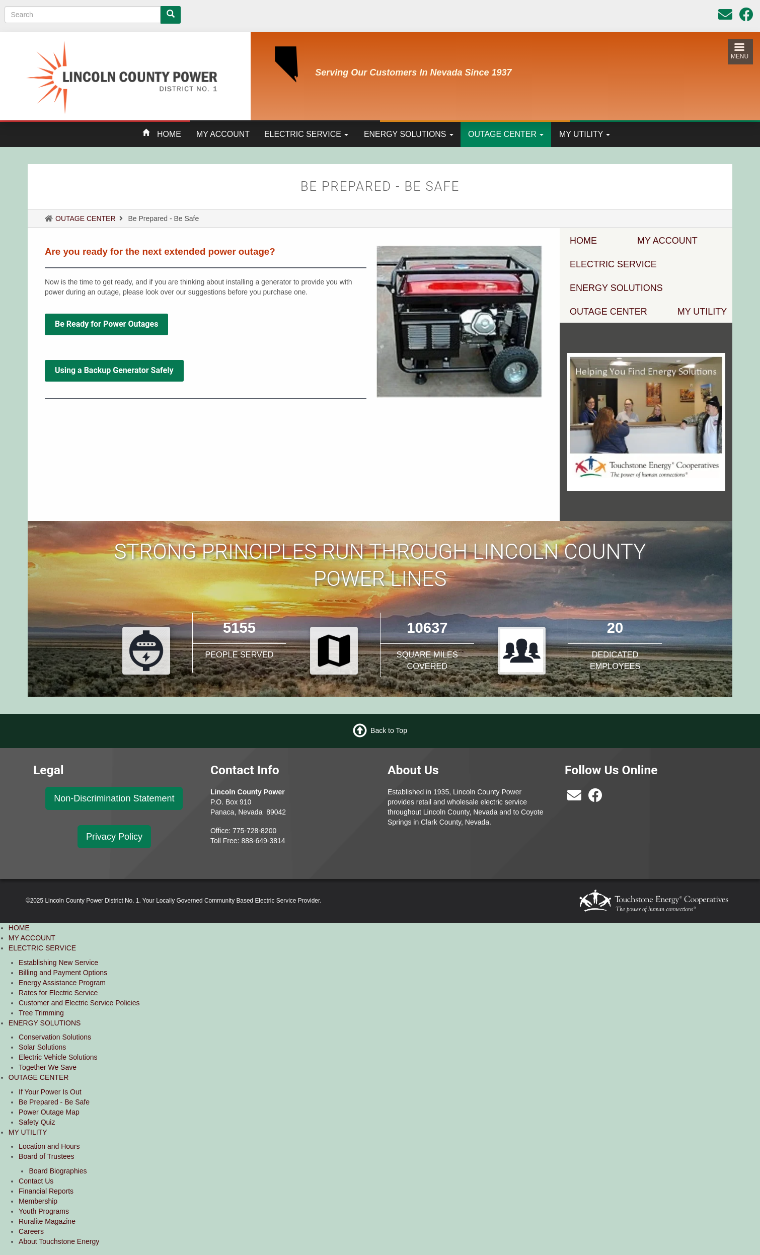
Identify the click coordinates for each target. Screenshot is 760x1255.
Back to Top (388, 730)
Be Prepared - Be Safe (54, 1102)
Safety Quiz (37, 1122)
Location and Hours (49, 1146)
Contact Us (36, 1181)
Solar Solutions (42, 1047)
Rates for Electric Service (58, 993)
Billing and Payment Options (63, 973)
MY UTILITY (584, 134)
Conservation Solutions (55, 1037)
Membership (38, 1201)
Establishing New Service (58, 962)
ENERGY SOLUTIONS (408, 134)
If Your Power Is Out (50, 1092)
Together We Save (48, 1067)
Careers (31, 1231)
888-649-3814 (263, 841)
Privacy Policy (114, 837)
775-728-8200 (254, 831)
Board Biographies (58, 1171)
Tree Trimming (41, 1013)
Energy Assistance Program (62, 983)
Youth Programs (44, 1211)
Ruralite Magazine (47, 1221)
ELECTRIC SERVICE (306, 134)
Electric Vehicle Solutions (58, 1057)
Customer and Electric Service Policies (79, 1003)
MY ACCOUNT (223, 134)
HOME (169, 134)
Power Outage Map (49, 1112)
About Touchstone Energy (59, 1241)
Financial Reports (46, 1191)
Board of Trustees (46, 1156)
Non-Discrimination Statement (114, 798)
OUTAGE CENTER (506, 134)
